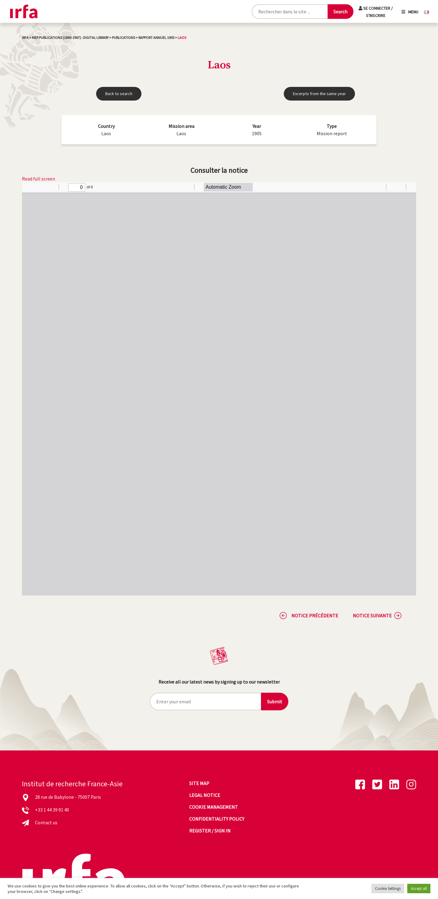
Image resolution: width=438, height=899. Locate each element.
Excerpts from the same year (319, 93)
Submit (274, 701)
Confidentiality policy (216, 819)
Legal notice (204, 795)
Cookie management (213, 807)
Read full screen (38, 179)
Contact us (46, 822)
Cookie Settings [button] (388, 888)
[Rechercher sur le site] (289, 11)
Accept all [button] (419, 888)
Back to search (118, 93)
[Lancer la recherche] (340, 11)
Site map (199, 783)
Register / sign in (210, 831)
